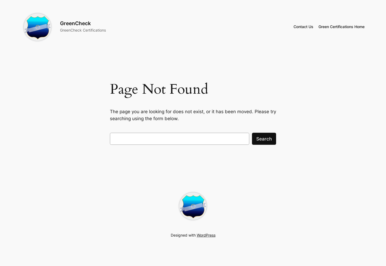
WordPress (206, 235)
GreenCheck (75, 23)
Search (264, 139)
